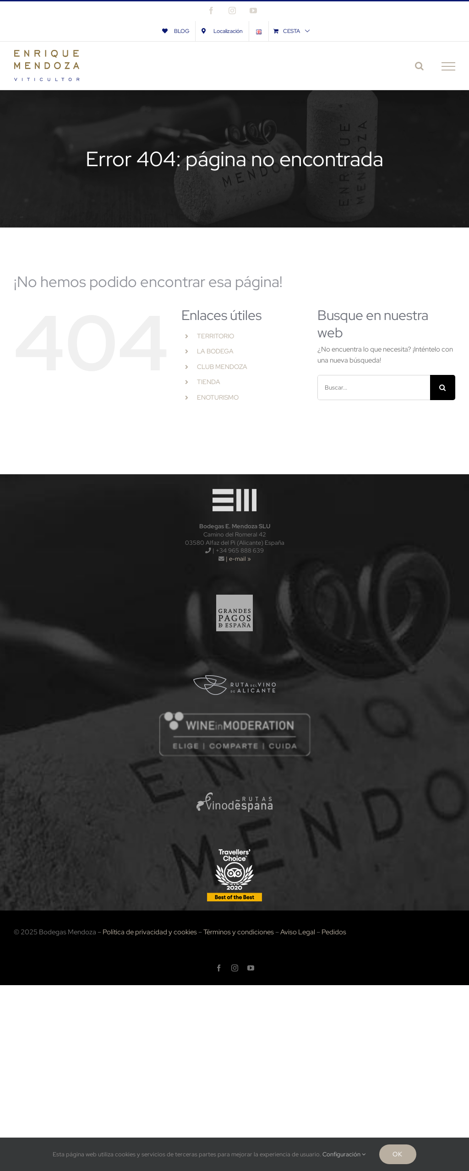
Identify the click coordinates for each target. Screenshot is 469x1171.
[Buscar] (442, 387)
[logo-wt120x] (234, 486)
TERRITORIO (215, 336)
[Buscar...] (373, 387)
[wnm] (234, 713)
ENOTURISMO (218, 397)
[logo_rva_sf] (235, 661)
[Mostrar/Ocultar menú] (448, 66)
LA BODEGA (215, 351)
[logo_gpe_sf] (235, 590)
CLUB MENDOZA (222, 367)
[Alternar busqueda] (419, 65)
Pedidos (334, 932)
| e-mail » (237, 559)
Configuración (343, 1154)
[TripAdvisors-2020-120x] (234, 849)
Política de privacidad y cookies (150, 932)
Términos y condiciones (238, 932)
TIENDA (208, 382)
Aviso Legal (297, 932)
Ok (398, 1154)
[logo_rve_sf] (235, 778)
